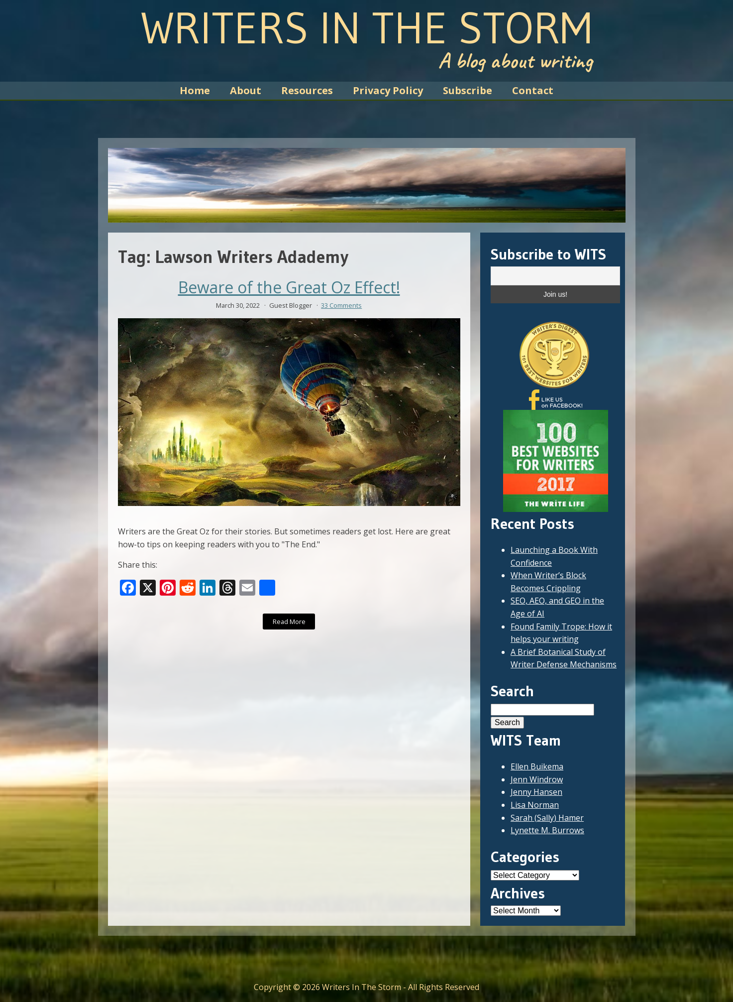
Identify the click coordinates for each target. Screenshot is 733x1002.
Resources (307, 90)
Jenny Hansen (536, 791)
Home (195, 90)
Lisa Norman (535, 804)
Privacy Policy (388, 90)
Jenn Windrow (537, 779)
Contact (532, 90)
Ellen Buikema (537, 766)
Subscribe (467, 90)
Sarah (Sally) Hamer (547, 817)
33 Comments (341, 305)
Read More (289, 621)
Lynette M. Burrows (547, 830)
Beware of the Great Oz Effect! (289, 287)
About (245, 90)
